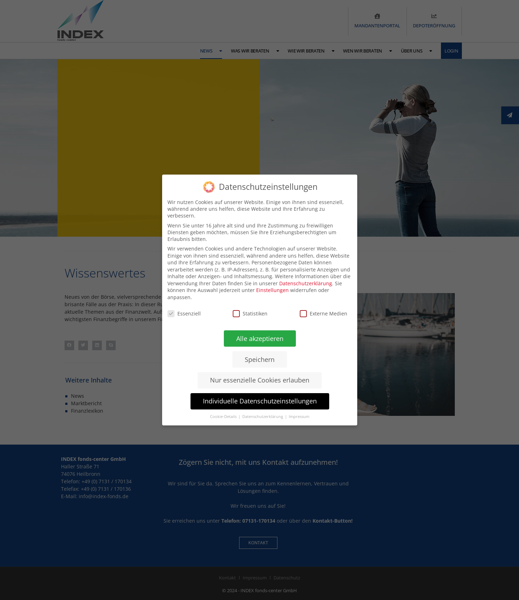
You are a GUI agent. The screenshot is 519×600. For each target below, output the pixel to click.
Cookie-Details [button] (224, 416)
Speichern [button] (260, 359)
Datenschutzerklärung (305, 283)
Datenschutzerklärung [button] (263, 416)
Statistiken (250, 313)
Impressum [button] (299, 416)
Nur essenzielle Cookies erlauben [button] (259, 380)
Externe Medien (323, 313)
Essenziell (184, 313)
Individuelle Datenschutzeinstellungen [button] (259, 401)
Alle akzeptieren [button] (259, 338)
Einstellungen (272, 290)
